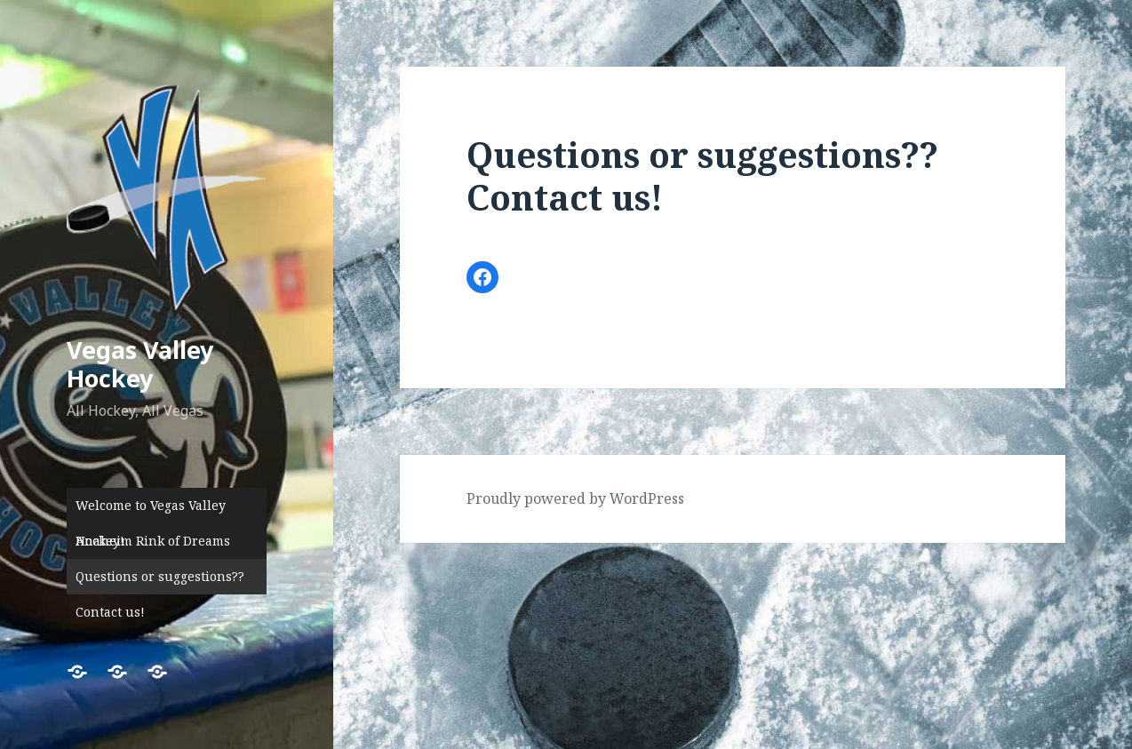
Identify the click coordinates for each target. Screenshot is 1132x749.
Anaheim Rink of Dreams (153, 540)
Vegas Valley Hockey (140, 363)
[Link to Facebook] (482, 277)
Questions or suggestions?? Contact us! (160, 581)
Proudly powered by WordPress (575, 498)
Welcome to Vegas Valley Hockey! (151, 510)
